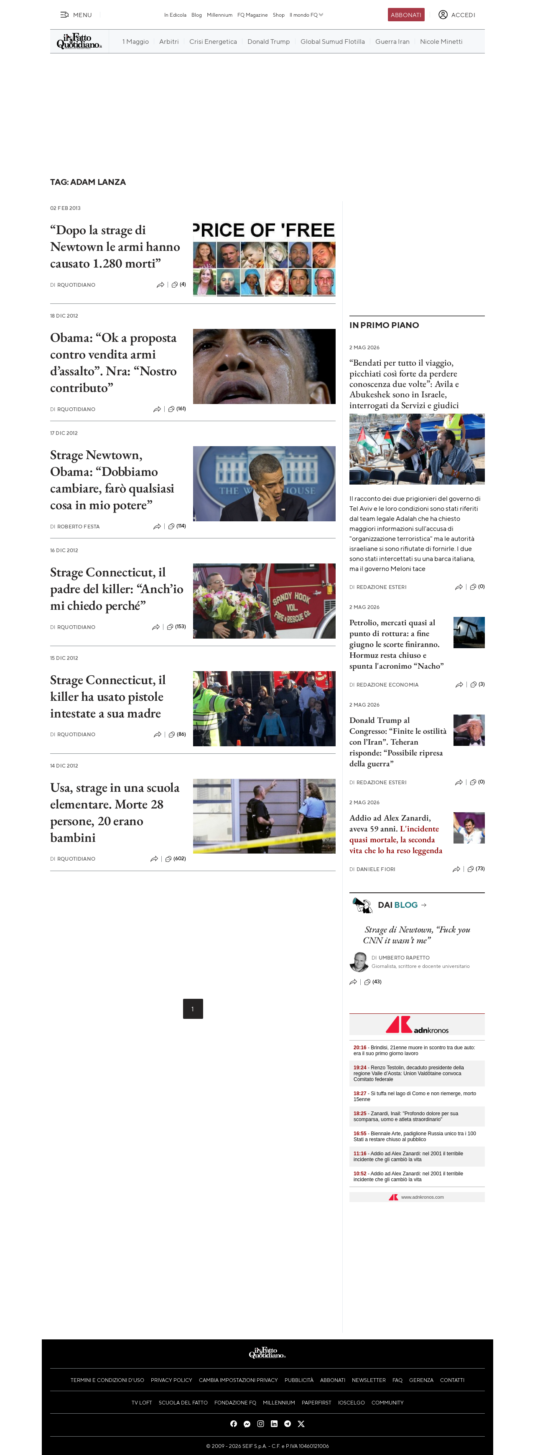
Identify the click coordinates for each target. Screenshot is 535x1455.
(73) (476, 869)
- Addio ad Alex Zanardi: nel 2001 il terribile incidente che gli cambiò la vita (408, 1156)
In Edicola (175, 14)
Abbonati (406, 14)
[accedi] (456, 15)
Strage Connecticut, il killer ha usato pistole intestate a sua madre (108, 696)
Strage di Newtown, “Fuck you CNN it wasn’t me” (416, 934)
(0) (477, 587)
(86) (177, 734)
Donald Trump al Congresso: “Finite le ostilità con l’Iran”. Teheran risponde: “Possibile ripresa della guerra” (398, 742)
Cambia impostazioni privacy (238, 1380)
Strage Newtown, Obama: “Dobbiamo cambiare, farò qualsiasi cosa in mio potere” (112, 479)
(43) (373, 982)
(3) (477, 684)
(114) (177, 526)
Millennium (219, 14)
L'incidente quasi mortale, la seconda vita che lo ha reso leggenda (396, 839)
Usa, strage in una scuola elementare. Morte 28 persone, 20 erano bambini (115, 812)
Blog (196, 14)
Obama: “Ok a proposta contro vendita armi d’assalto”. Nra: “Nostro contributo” (113, 362)
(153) (176, 627)
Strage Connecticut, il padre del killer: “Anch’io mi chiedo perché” (116, 588)
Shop (279, 14)
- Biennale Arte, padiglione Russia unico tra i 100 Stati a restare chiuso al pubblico (415, 1136)
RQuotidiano (72, 285)
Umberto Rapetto (401, 958)
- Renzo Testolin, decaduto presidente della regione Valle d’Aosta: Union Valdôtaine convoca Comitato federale (409, 1073)
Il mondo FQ (307, 14)
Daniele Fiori (372, 869)
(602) (175, 859)
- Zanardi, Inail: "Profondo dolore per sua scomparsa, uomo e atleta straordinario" (406, 1116)
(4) (178, 284)
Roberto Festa (74, 526)
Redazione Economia (383, 685)
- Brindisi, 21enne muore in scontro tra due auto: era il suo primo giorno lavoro (414, 1050)
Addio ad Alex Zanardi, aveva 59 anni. (390, 823)
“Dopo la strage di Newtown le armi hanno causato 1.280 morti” (115, 246)
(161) (177, 409)
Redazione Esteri (378, 587)
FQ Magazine (252, 14)
